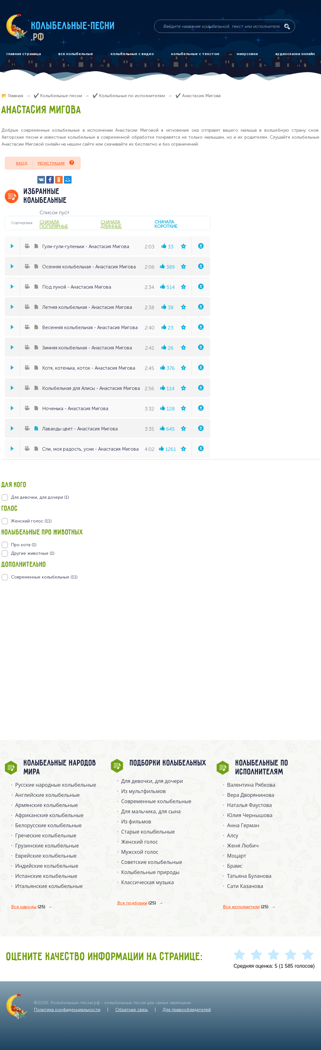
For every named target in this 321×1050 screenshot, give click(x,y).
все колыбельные (75, 54)
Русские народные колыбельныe (55, 784)
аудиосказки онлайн (295, 54)
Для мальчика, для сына (151, 811)
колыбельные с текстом (195, 54)
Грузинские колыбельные (47, 845)
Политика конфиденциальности (67, 1009)
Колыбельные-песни (73, 26)
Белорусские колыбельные (48, 825)
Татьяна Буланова (249, 875)
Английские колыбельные (47, 794)
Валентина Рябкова (251, 784)
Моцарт (236, 855)
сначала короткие (165, 224)
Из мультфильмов (143, 791)
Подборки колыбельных (168, 763)
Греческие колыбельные (45, 835)
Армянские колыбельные (46, 805)
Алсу (232, 835)
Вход (21, 163)
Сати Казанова (245, 886)
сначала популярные (54, 224)
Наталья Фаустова (249, 805)
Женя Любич (243, 845)
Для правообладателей (187, 1009)
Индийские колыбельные (46, 865)
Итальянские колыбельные (49, 886)
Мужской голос (139, 851)
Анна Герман (243, 825)
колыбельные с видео (132, 54)
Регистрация (56, 163)
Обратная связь (131, 1009)
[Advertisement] (40, 648)
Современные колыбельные (156, 801)
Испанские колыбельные (46, 875)
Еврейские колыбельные (46, 855)
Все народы (28, 907)
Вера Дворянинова (250, 794)
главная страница (23, 54)
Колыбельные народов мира (60, 768)
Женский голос (139, 841)
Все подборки (136, 903)
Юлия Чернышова (249, 815)
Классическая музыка (147, 882)
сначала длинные (111, 224)
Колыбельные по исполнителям (262, 768)
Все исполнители (245, 907)
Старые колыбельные (148, 831)
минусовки (247, 54)
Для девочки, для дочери (152, 781)
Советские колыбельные (151, 862)
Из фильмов (136, 821)
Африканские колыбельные (49, 815)
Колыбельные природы (150, 872)
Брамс (234, 865)
